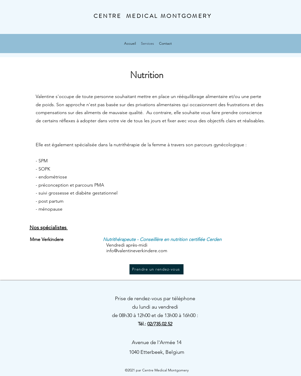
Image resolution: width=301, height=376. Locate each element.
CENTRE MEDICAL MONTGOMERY (153, 16)
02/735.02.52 (159, 324)
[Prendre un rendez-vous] (156, 269)
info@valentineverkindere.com (136, 250)
